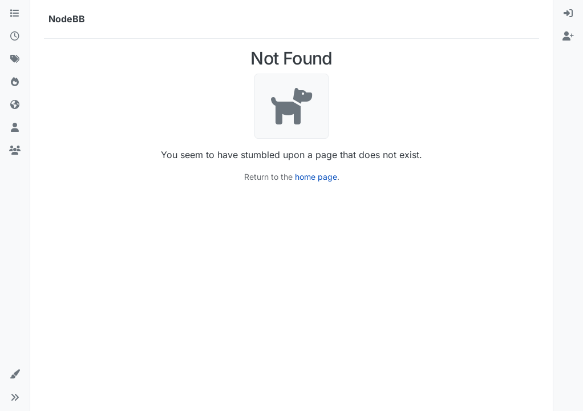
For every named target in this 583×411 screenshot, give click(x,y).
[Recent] (15, 36)
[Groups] (15, 151)
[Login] (568, 14)
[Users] (15, 128)
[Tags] (15, 59)
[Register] (568, 36)
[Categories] (15, 14)
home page (316, 177)
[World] (15, 105)
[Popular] (15, 82)
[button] (15, 374)
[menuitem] (568, 14)
